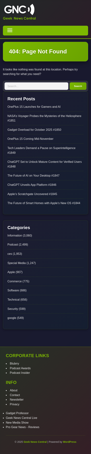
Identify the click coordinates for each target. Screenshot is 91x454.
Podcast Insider (20, 372)
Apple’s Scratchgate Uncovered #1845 (32, 194)
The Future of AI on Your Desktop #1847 (33, 175)
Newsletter (17, 399)
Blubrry (14, 363)
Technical (13, 299)
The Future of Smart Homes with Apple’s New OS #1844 (43, 203)
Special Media (16, 263)
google (11, 317)
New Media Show (17, 422)
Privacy (14, 404)
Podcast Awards (20, 368)
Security (12, 308)
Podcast (12, 244)
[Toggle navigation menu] (10, 30)
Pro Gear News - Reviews (22, 427)
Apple (11, 272)
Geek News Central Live (21, 417)
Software (13, 290)
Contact (15, 395)
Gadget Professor (17, 413)
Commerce (14, 281)
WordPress (69, 441)
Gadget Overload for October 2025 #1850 (34, 129)
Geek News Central (36, 441)
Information (14, 235)
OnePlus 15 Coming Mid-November (30, 138)
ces (9, 253)
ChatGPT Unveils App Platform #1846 (31, 184)
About (13, 390)
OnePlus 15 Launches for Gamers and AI (34, 106)
